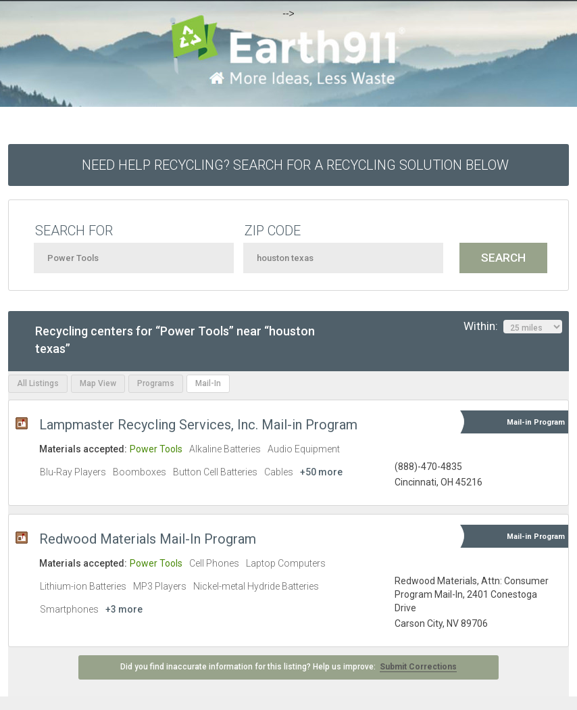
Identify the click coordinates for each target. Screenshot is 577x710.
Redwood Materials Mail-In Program (147, 539)
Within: (512, 326)
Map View (98, 383)
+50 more (321, 472)
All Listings (38, 383)
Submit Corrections (418, 666)
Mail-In (208, 383)
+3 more (124, 609)
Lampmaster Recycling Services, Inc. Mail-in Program (198, 425)
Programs (155, 383)
